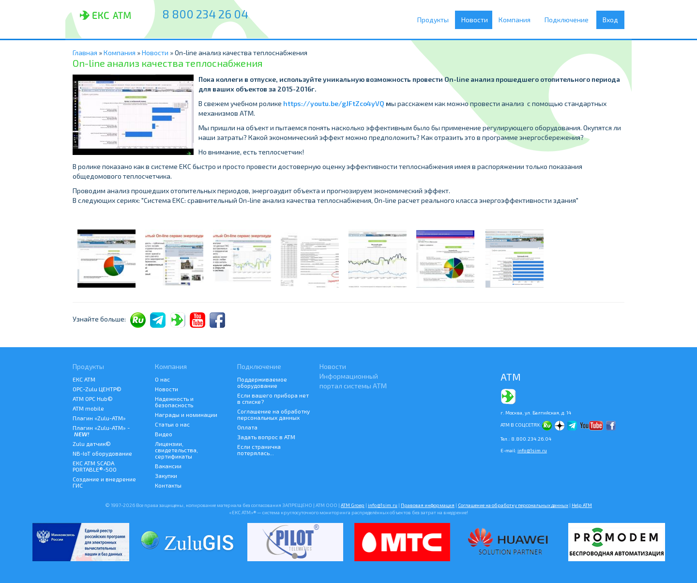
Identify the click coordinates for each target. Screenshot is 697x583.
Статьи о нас (172, 424)
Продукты (435, 20)
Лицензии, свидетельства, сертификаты (176, 450)
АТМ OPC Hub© (93, 398)
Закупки (166, 475)
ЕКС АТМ (84, 379)
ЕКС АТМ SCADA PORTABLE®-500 (95, 466)
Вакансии (168, 465)
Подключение (569, 20)
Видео (163, 433)
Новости (476, 19)
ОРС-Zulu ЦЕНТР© (97, 388)
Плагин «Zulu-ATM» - (101, 430)
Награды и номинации (186, 414)
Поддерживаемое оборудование (262, 382)
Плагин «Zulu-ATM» (99, 417)
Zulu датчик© (92, 443)
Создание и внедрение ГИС (104, 482)
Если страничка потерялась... (259, 449)
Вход (610, 19)
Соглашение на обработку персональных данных (273, 414)
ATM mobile (88, 408)
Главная (85, 52)
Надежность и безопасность (174, 401)
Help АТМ (582, 505)
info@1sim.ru (532, 450)
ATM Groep (352, 505)
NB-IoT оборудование (102, 453)
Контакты (168, 485)
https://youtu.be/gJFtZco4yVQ (333, 103)
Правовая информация (428, 505)
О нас (162, 379)
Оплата (247, 427)
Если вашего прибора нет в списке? (273, 398)
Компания (518, 20)
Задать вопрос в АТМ (266, 436)
